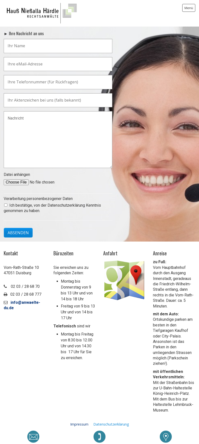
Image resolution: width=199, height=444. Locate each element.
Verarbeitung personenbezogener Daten (38, 198)
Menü (188, 8)
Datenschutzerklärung (111, 424)
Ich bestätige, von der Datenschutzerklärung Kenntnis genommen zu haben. (52, 208)
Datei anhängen (17, 174)
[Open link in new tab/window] (124, 280)
